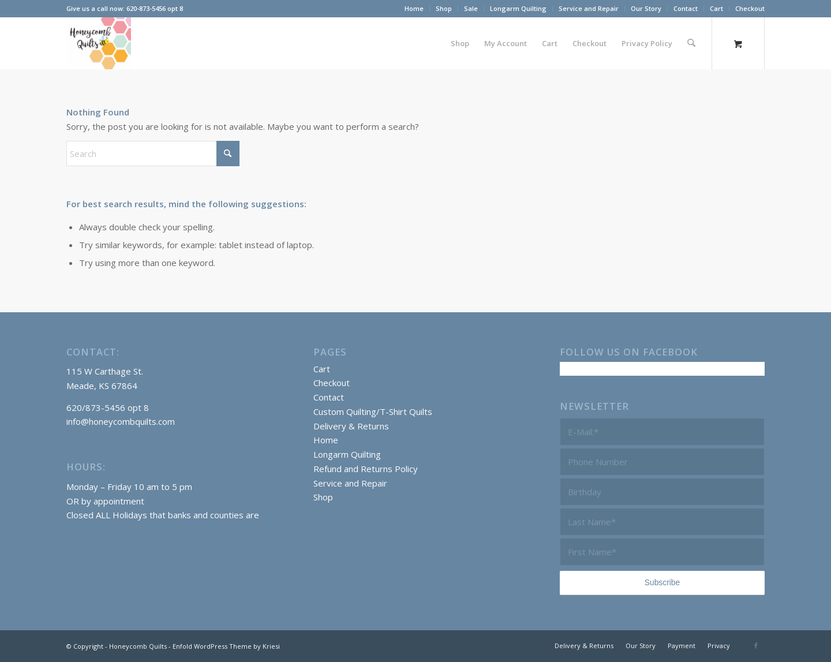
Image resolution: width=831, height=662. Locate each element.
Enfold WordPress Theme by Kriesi (226, 646)
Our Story (646, 8)
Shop (444, 8)
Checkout (750, 8)
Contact (685, 8)
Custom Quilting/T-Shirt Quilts (372, 411)
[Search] (691, 43)
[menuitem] (414, 9)
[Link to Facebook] (756, 645)
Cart (716, 8)
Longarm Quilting (518, 8)
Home (414, 8)
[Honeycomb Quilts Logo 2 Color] (98, 43)
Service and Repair (589, 8)
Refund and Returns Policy (365, 468)
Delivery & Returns (351, 426)
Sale (471, 8)
